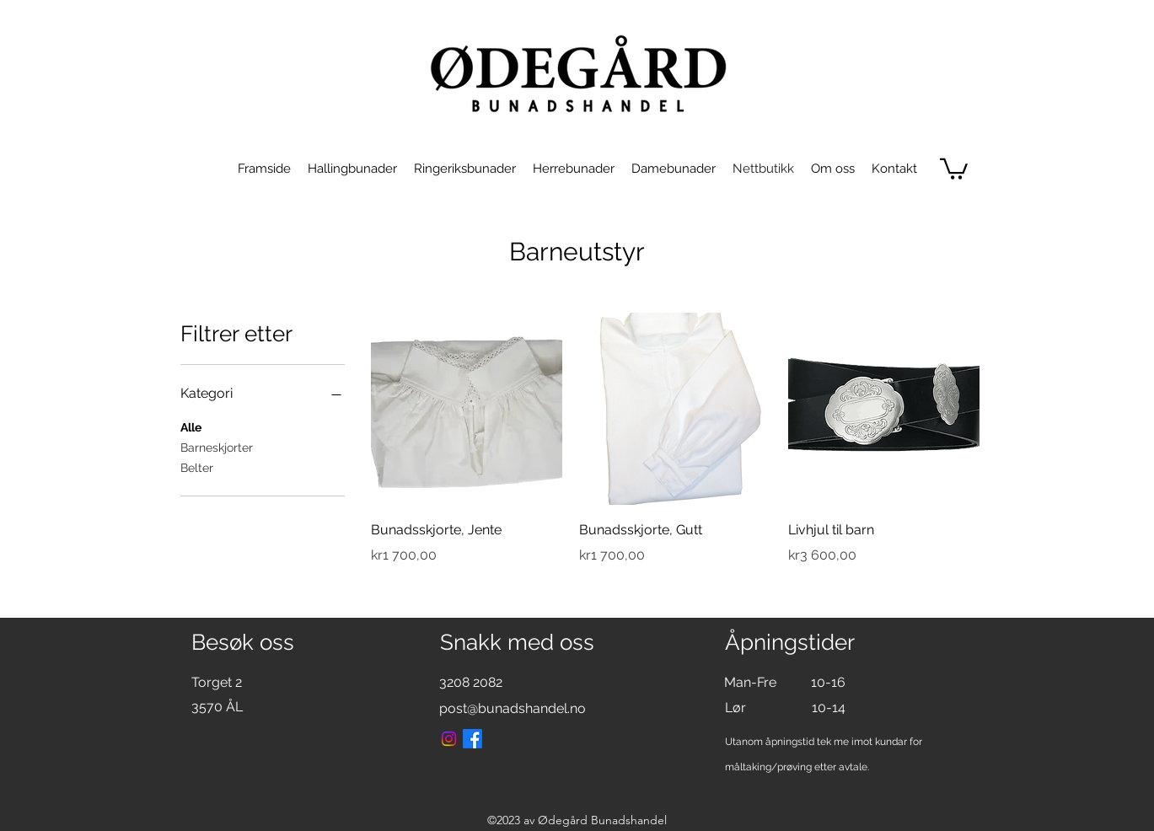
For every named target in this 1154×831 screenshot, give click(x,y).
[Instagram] (449, 738)
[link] (954, 168)
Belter (196, 466)
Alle (190, 426)
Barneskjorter (216, 446)
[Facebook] (472, 738)
